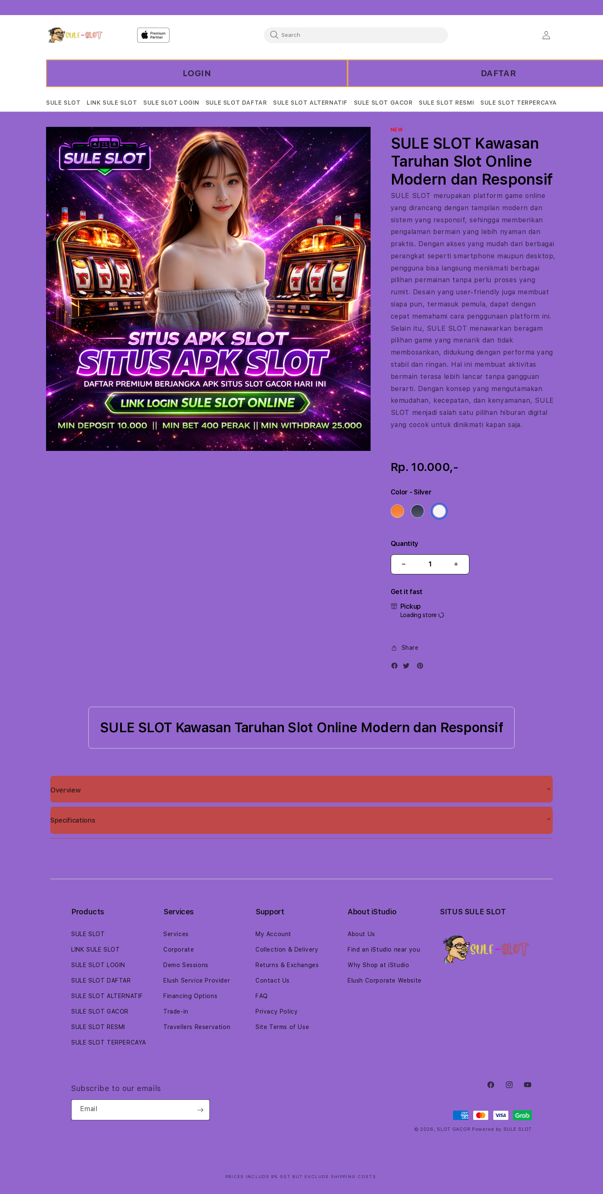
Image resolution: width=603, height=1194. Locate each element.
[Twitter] (408, 667)
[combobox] (356, 34)
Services (176, 934)
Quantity (404, 544)
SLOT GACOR (453, 1129)
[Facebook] (396, 667)
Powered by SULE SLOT (502, 1129)
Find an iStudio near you (384, 949)
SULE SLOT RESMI (98, 1027)
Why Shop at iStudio (378, 965)
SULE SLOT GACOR (100, 1011)
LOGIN (197, 73)
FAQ (261, 996)
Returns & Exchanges (287, 965)
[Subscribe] (200, 1109)
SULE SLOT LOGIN (98, 965)
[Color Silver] (439, 511)
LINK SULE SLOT (95, 949)
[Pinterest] (422, 667)
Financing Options (190, 996)
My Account (273, 934)
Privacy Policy (276, 1011)
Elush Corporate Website (385, 980)
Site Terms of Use (282, 1027)
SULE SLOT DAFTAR (101, 980)
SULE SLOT (411, 196)
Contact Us (272, 980)
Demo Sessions (186, 965)
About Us (361, 934)
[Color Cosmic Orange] (397, 511)
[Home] (75, 35)
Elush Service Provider (196, 980)
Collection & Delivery (287, 949)
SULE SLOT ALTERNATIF (107, 996)
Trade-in (175, 1011)
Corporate (178, 949)
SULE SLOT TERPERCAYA (108, 1042)
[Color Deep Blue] (417, 511)
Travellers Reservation (196, 1027)
